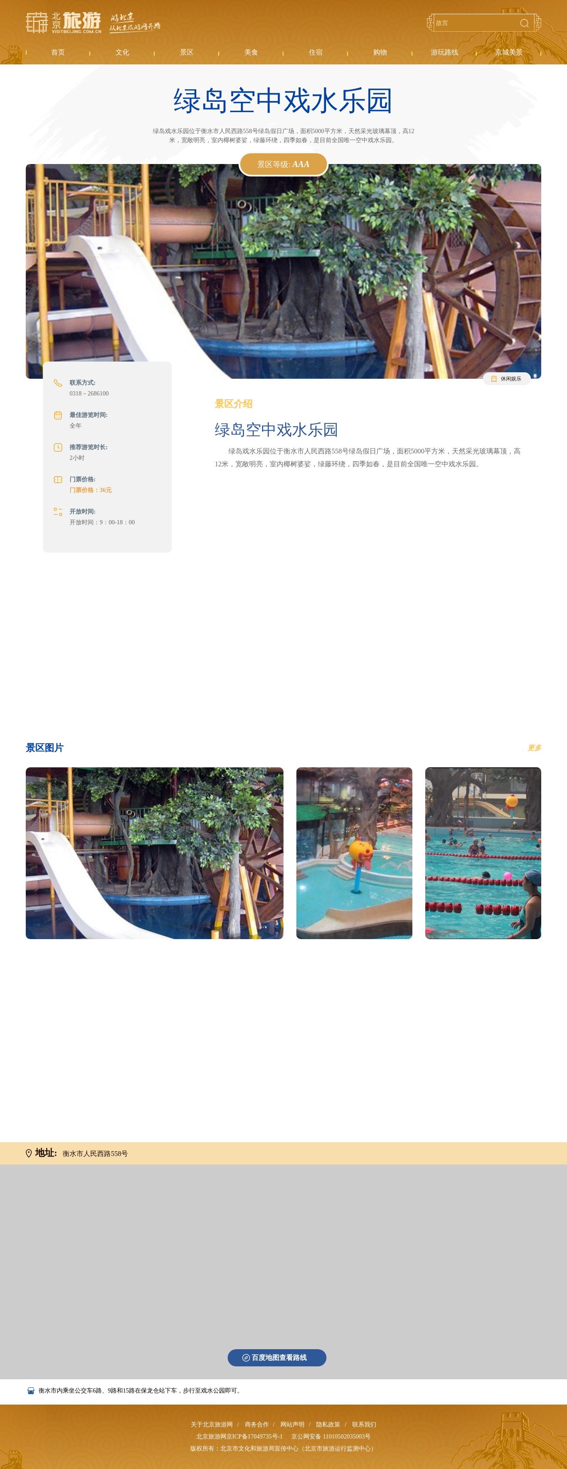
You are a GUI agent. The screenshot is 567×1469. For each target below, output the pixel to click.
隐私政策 (328, 1424)
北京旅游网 (93, 22)
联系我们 (364, 1424)
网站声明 (292, 1424)
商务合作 (257, 1424)
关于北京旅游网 (212, 1424)
